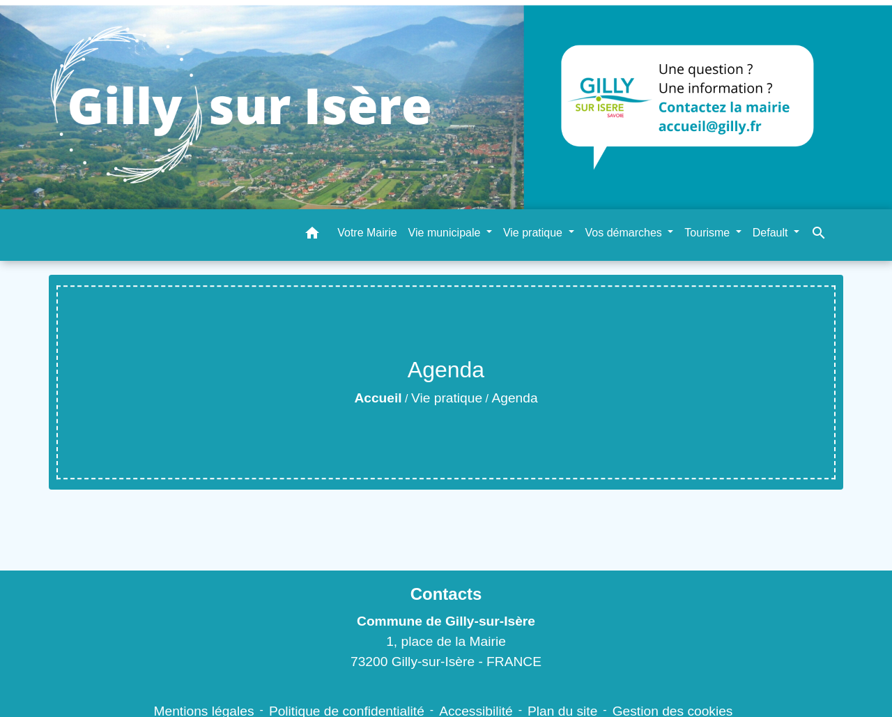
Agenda (514, 398)
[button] (312, 235)
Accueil (377, 398)
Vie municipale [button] (446, 233)
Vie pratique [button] (534, 233)
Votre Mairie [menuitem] (367, 233)
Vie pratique (446, 398)
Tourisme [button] (708, 233)
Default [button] (772, 233)
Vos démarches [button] (625, 233)
